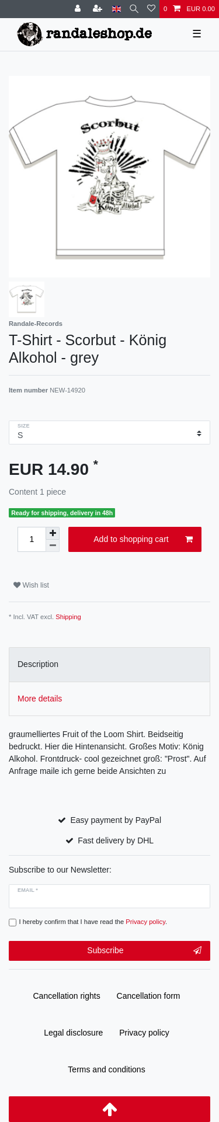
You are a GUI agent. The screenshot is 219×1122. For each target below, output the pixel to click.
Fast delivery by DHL (116, 840)
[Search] (134, 9)
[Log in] (79, 9)
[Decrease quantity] (53, 546)
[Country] (116, 9)
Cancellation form (148, 996)
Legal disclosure (73, 1032)
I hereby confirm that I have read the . (93, 921)
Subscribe (144, 951)
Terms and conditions (106, 1069)
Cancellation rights (66, 996)
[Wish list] (151, 9)
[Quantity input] (32, 539)
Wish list (31, 585)
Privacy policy (144, 1032)
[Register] (99, 9)
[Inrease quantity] (53, 533)
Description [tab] (38, 664)
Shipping (68, 616)
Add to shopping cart (143, 539)
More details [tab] (40, 698)
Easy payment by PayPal (115, 820)
